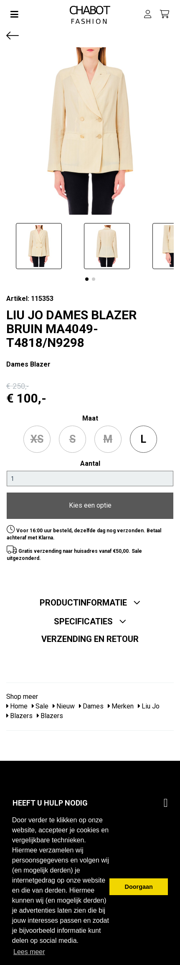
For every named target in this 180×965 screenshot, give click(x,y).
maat (90, 418)
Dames (91, 706)
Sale (40, 706)
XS (36, 439)
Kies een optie (90, 505)
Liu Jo (149, 706)
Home (17, 706)
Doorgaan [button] (139, 886)
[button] (87, 279)
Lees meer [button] (29, 951)
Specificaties (90, 621)
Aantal (90, 463)
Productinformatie (90, 603)
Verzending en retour (90, 639)
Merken (121, 706)
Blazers (19, 716)
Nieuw (64, 706)
